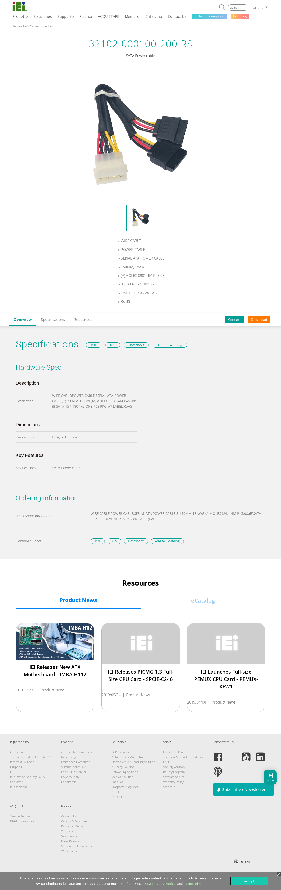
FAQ (166, 762)
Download (259, 319)
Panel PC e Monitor (73, 772)
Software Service (173, 777)
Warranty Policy (173, 782)
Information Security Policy (27, 777)
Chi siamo (16, 752)
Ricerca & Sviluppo (22, 762)
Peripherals (68, 782)
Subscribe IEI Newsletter (76, 846)
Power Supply (70, 777)
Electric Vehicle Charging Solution (133, 762)
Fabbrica (117, 782)
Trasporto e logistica (125, 787)
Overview (22, 319)
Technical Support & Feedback (183, 757)
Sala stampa (69, 836)
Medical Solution (122, 777)
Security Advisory (174, 767)
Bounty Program (174, 772)
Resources (83, 319)
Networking (68, 757)
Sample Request (20, 816)
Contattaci (16, 782)
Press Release (70, 841)
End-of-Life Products (176, 752)
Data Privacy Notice (160, 883)
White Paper (69, 851)
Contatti (234, 319)
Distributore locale (22, 821)
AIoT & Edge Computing (76, 752)
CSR (12, 772)
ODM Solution (121, 752)
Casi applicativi (70, 816)
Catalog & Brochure (74, 821)
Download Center (72, 826)
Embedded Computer (75, 762)
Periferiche (19, 26)
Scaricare (169, 787)
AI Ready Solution (123, 767)
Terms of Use (195, 883)
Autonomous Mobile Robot (129, 757)
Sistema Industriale (73, 767)
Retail (115, 792)
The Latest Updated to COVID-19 (31, 757)
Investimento (18, 787)
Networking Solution (125, 772)
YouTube (67, 831)
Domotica (118, 797)
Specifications (53, 319)
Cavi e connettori (41, 26)
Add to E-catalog (169, 345)
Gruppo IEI (17, 767)
